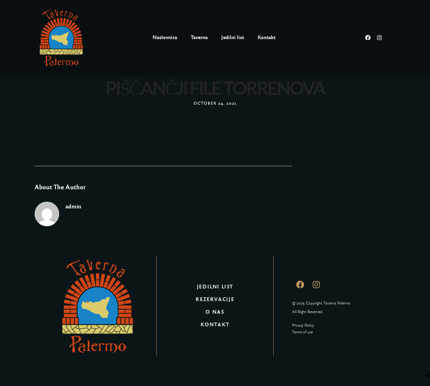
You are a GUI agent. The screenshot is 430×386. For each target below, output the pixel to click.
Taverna (199, 37)
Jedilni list (232, 37)
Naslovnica (164, 37)
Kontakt (266, 37)
